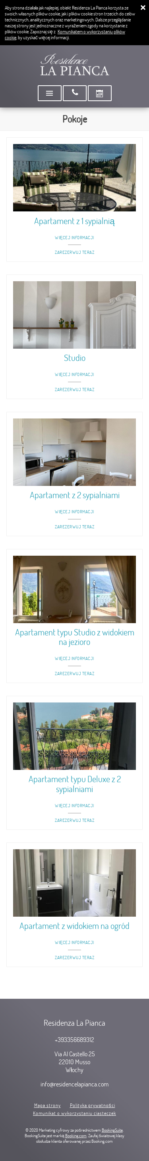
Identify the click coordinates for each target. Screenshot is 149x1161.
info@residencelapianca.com (74, 1084)
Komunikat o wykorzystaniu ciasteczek (74, 1113)
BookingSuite (112, 1130)
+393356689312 (74, 1040)
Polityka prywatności (92, 1105)
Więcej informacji (74, 237)
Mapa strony (47, 1105)
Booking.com (76, 1135)
